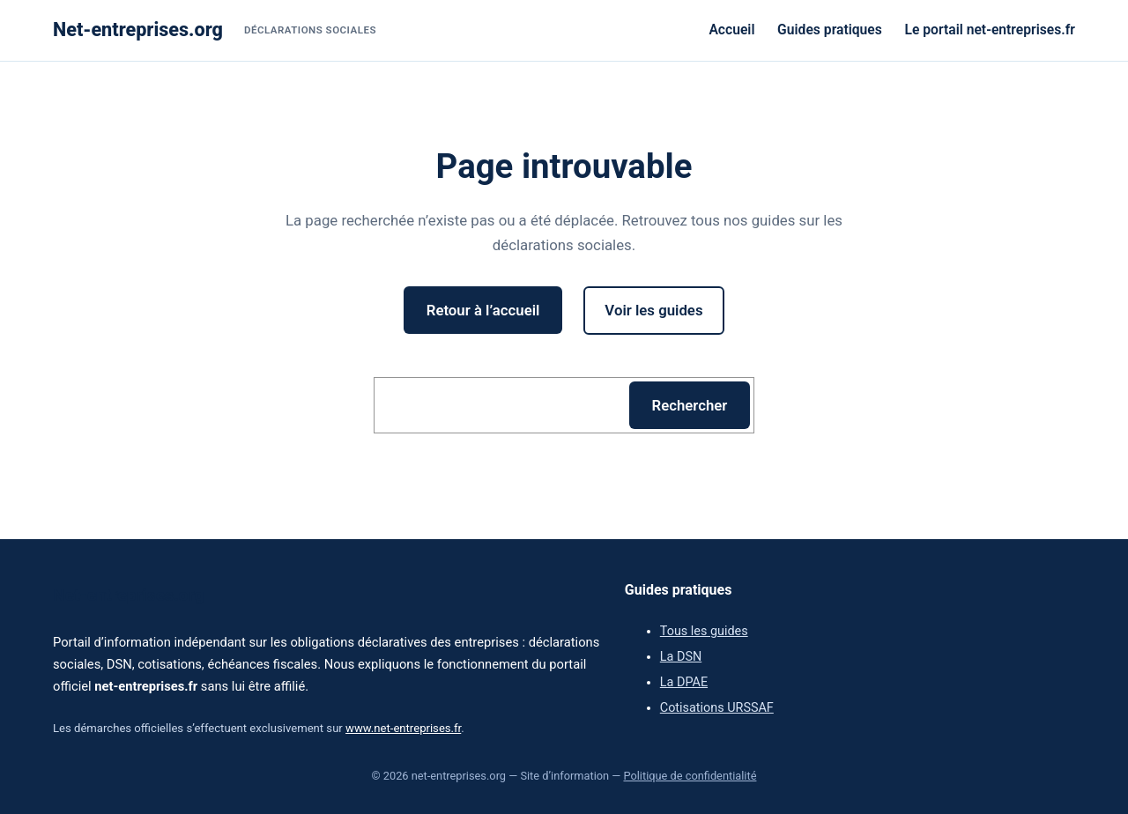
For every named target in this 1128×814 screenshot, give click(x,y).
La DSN (680, 656)
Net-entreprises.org (138, 29)
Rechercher (690, 405)
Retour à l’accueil (483, 310)
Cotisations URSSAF (717, 707)
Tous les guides (704, 631)
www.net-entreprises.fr (403, 728)
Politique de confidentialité (689, 775)
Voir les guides (653, 310)
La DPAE (684, 682)
